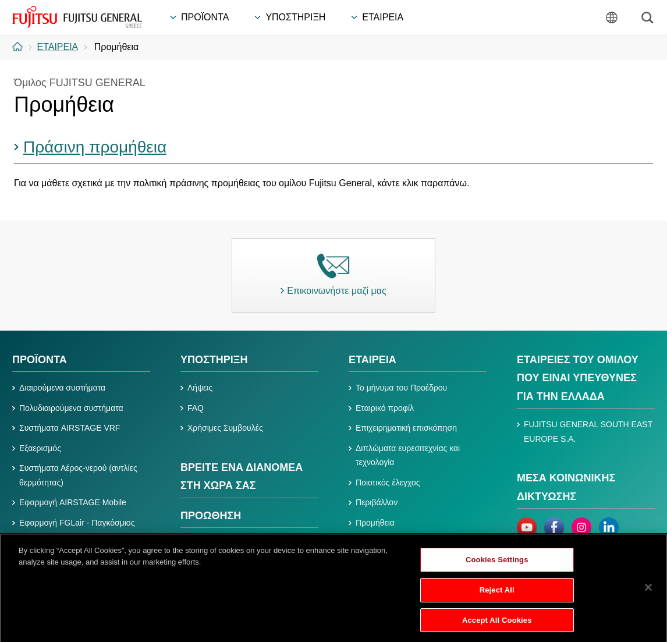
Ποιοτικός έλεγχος (388, 482)
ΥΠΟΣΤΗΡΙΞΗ (213, 360)
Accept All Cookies (497, 625)
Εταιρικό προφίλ (385, 408)
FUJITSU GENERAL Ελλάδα (77, 17)
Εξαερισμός (40, 448)
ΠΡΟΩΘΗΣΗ (210, 516)
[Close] (648, 593)
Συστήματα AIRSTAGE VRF (69, 427)
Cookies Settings (497, 565)
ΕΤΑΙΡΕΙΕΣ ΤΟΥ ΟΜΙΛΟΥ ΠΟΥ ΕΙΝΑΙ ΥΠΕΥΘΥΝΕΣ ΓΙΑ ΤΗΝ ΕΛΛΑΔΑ (577, 378)
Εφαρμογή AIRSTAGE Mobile (72, 502)
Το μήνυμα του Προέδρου (401, 387)
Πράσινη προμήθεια (94, 147)
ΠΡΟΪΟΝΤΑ (39, 360)
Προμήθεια (375, 522)
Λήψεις (199, 387)
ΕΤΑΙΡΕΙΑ (372, 360)
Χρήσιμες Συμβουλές (225, 427)
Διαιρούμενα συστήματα (62, 387)
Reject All (497, 595)
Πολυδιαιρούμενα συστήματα (71, 408)
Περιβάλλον (377, 502)
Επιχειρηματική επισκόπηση (406, 427)
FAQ (195, 408)
